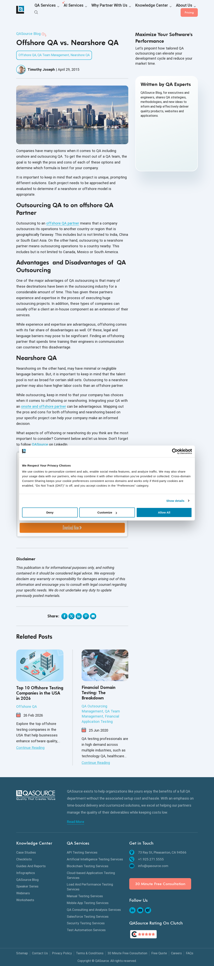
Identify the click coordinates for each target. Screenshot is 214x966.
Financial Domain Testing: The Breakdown (98, 692)
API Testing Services (82, 852)
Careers (176, 953)
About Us (155, 10)
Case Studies (26, 852)
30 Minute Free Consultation (160, 884)
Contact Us (40, 953)
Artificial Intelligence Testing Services (95, 859)
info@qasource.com (148, 865)
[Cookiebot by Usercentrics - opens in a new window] (175, 451)
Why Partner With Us (95, 10)
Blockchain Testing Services (87, 866)
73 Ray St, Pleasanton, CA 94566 (157, 852)
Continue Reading (30, 748)
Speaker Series (27, 886)
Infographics (25, 873)
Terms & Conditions (89, 953)
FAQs (189, 953)
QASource (40, 444)
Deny (50, 512)
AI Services (66, 10)
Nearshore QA (80, 55)
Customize (107, 512)
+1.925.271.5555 (146, 859)
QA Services (43, 10)
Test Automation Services (86, 930)
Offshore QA (27, 55)
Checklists (24, 859)
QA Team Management (53, 55)
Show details (175, 500)
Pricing (189, 9)
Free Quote (159, 953)
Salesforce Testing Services (88, 916)
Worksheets (25, 900)
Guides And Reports (31, 866)
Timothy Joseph (41, 69)
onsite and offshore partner (43, 406)
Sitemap (22, 953)
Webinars (23, 893)
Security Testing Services (86, 923)
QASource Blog (28, 34)
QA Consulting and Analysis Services (94, 910)
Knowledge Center (129, 10)
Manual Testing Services (85, 896)
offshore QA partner (62, 223)
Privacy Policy (62, 953)
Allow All (164, 512)
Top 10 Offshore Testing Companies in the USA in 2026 (39, 693)
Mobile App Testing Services (88, 903)
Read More (75, 822)
